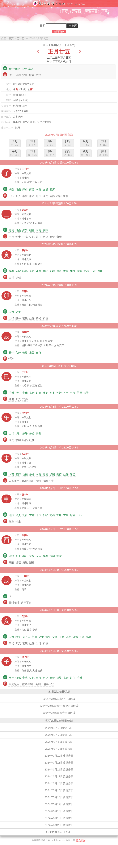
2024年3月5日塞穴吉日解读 (59, 698)
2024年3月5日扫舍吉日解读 (59, 712)
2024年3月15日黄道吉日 (59, 790)
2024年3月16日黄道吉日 (59, 797)
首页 (65, 11)
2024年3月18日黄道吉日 (59, 811)
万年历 (76, 11)
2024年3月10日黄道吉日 (59, 755)
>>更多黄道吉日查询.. (59, 832)
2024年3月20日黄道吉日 (59, 825)
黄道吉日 (91, 11)
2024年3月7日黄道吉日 (59, 734)
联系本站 (81, 840)
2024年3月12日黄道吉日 (59, 769)
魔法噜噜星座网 (42, 840)
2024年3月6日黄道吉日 (59, 727)
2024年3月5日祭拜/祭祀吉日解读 (58, 705)
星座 (104, 11)
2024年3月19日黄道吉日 (59, 818)
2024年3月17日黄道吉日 (59, 804)
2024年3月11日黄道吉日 (59, 762)
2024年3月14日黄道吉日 (59, 783)
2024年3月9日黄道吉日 (59, 748)
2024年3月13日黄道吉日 (59, 776)
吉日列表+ (59, 31)
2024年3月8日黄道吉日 (59, 741)
